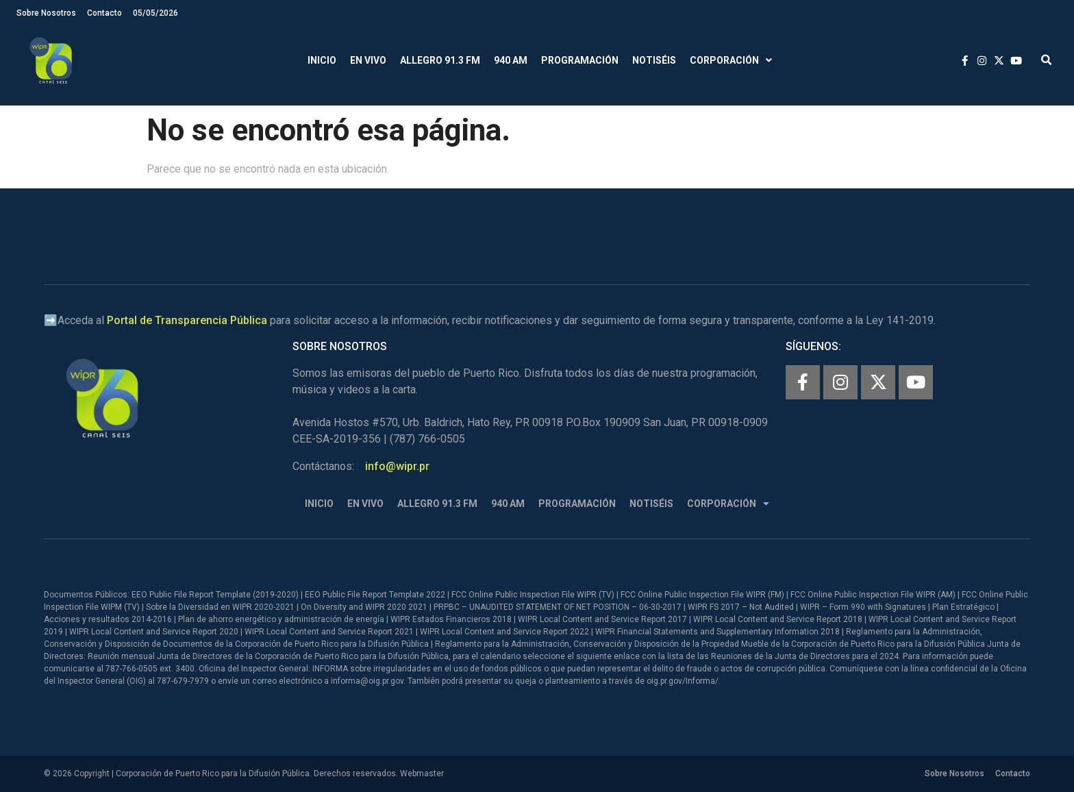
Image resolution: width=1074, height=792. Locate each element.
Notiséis (654, 60)
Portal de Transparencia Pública (187, 320)
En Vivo (368, 60)
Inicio (322, 60)
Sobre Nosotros (46, 13)
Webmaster (422, 773)
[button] (1046, 60)
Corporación (731, 60)
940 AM (510, 60)
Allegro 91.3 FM (440, 60)
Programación (580, 60)
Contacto (104, 13)
